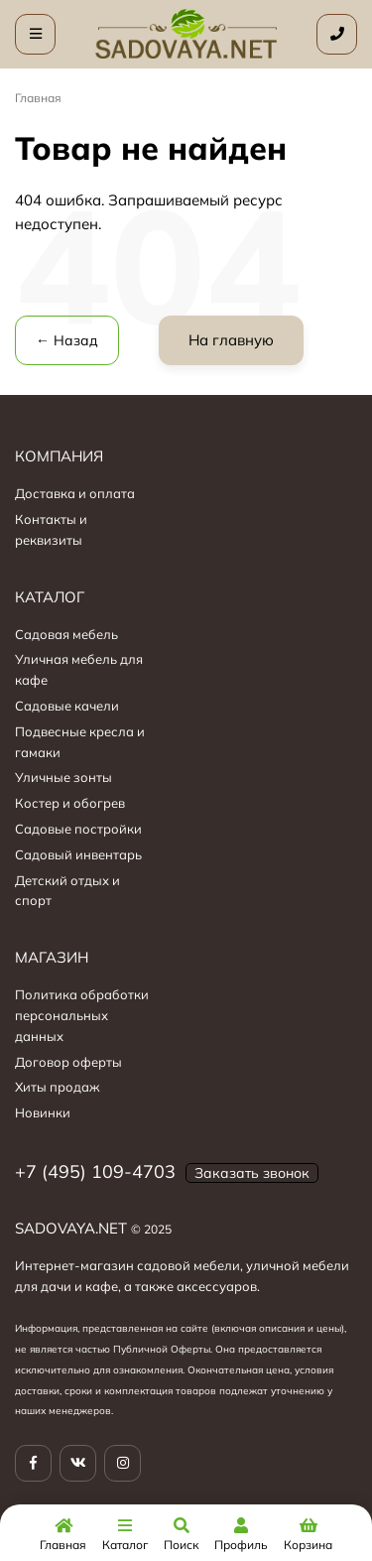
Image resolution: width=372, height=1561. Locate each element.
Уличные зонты (63, 777)
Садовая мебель (66, 634)
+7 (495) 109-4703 (95, 1171)
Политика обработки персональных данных (82, 1015)
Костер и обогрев (70, 803)
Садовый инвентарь (78, 854)
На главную (231, 339)
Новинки (42, 1112)
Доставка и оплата (75, 493)
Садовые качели (67, 706)
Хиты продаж (57, 1087)
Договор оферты (68, 1062)
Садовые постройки (78, 829)
